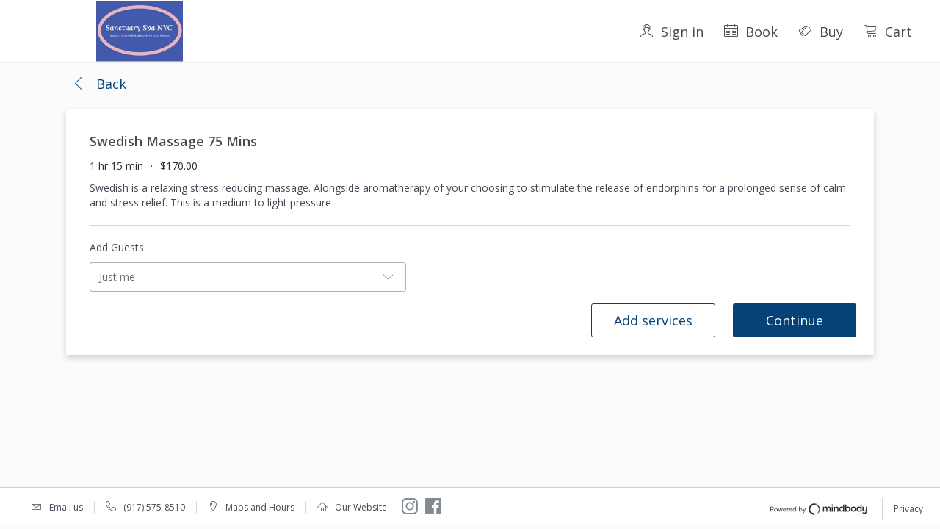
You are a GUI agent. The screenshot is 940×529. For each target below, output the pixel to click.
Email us (66, 507)
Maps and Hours (259, 507)
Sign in (672, 31)
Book (751, 31)
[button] (99, 84)
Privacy (908, 509)
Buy (820, 31)
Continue (794, 320)
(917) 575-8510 (154, 507)
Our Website (361, 507)
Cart (888, 31)
